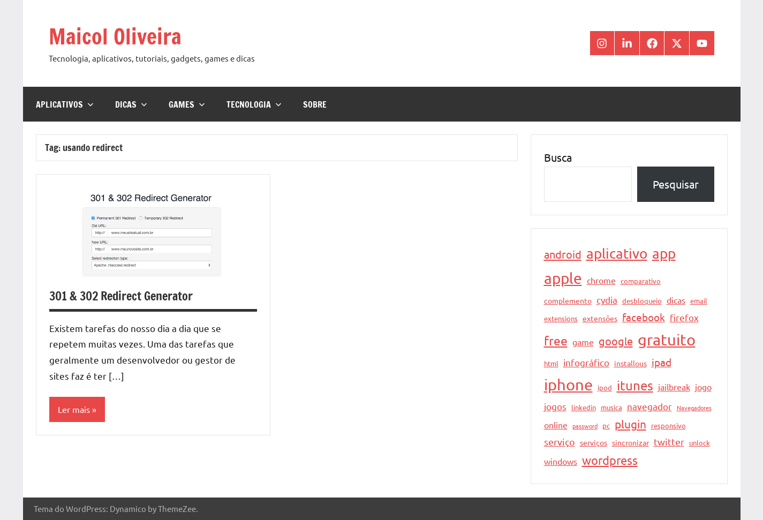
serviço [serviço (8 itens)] (559, 441)
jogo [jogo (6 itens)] (703, 386)
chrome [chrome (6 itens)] (601, 280)
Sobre (315, 104)
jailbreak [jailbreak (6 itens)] (674, 386)
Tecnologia (254, 104)
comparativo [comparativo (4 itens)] (641, 280)
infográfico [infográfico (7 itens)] (586, 362)
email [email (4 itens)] (698, 300)
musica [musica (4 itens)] (611, 407)
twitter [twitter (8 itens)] (669, 441)
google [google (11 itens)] (616, 341)
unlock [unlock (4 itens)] (699, 442)
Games (187, 104)
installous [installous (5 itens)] (630, 363)
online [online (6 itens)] (556, 424)
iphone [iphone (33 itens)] (568, 384)
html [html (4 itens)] (551, 363)
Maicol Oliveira (115, 36)
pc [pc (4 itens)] (606, 425)
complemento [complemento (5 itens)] (568, 300)
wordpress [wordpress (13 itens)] (610, 460)
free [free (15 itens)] (556, 340)
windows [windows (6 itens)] (560, 461)
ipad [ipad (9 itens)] (661, 362)
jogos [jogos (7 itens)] (555, 406)
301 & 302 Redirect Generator (121, 296)
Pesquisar (676, 184)
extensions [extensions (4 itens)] (561, 318)
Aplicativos (65, 104)
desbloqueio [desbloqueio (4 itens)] (642, 300)
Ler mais (74, 409)
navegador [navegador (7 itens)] (649, 406)
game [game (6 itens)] (583, 341)
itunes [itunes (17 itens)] (635, 385)
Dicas (131, 104)
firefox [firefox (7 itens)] (684, 317)
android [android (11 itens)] (562, 254)
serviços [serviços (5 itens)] (593, 442)
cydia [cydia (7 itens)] (606, 299)
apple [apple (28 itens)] (563, 278)
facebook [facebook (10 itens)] (643, 317)
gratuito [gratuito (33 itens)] (667, 339)
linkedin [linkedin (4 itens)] (583, 407)
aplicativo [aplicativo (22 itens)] (616, 253)
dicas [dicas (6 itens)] (676, 300)
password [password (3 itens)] (585, 425)
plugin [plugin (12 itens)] (630, 424)
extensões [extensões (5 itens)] (600, 318)
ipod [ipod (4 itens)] (605, 387)
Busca (558, 157)
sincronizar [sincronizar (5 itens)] (630, 442)
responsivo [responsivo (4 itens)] (668, 425)
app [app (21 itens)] (664, 253)
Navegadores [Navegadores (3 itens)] (694, 407)
